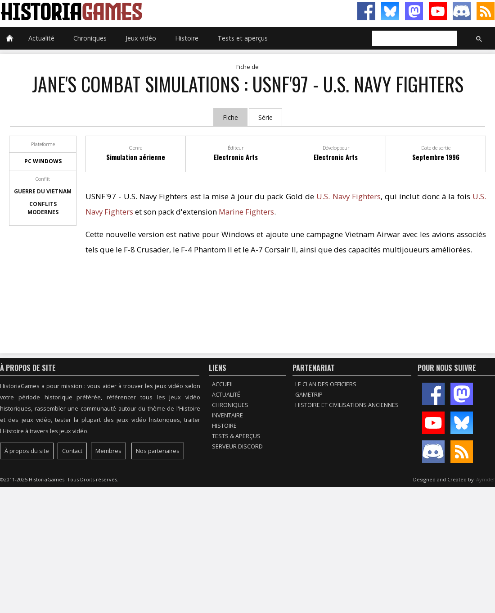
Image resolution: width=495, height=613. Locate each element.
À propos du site (26, 451)
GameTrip (309, 394)
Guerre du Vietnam (43, 191)
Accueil (223, 384)
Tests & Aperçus (236, 436)
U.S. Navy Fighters (348, 196)
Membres (108, 451)
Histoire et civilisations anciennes (347, 405)
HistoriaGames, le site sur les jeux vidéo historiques (124, 11)
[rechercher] (413, 39)
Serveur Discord (237, 446)
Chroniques (90, 38)
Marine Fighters (246, 211)
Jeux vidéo (141, 38)
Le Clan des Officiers (325, 384)
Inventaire (227, 415)
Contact (72, 451)
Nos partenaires (158, 451)
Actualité (41, 38)
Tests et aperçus (242, 38)
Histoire (186, 38)
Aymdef (485, 479)
